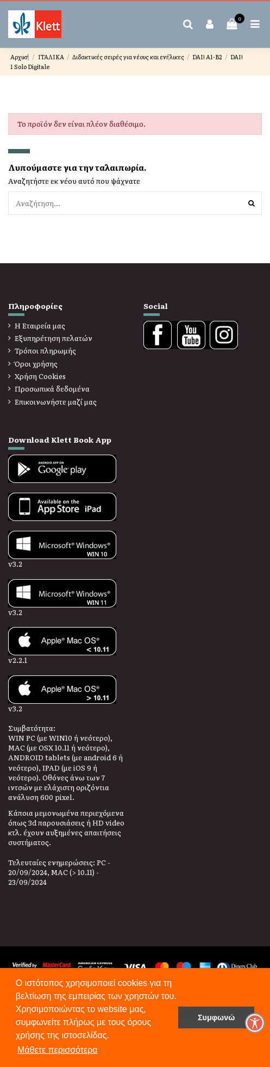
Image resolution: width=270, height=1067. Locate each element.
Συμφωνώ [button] (216, 1017)
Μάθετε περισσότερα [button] (57, 1049)
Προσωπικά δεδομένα (52, 389)
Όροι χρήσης (36, 364)
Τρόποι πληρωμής (45, 351)
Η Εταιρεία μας (40, 326)
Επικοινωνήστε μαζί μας (56, 402)
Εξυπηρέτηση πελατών (53, 338)
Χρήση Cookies (40, 376)
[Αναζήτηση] (251, 202)
